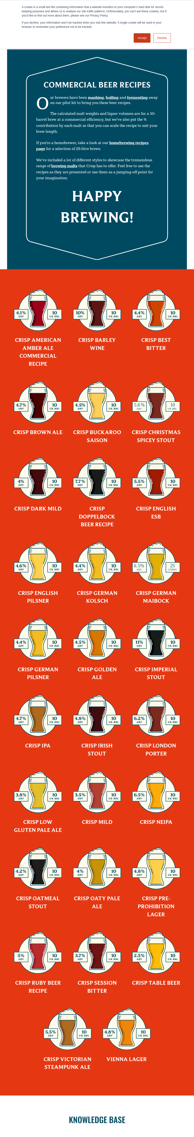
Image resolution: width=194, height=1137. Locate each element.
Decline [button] (162, 38)
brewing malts (64, 166)
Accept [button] (142, 38)
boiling (112, 97)
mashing (96, 97)
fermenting (137, 97)
